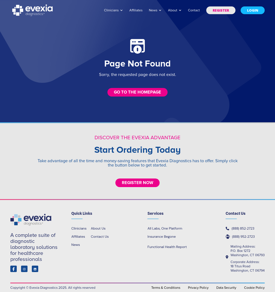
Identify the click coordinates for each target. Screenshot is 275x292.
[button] (113, 12)
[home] (32, 10)
